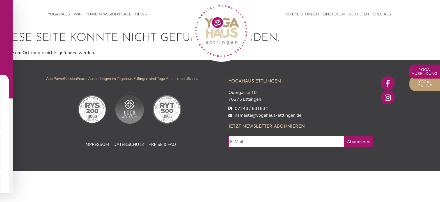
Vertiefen (359, 14)
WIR (78, 14)
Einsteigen (334, 14)
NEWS (141, 14)
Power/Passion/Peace (108, 14)
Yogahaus (59, 14)
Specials (382, 14)
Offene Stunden (302, 14)
